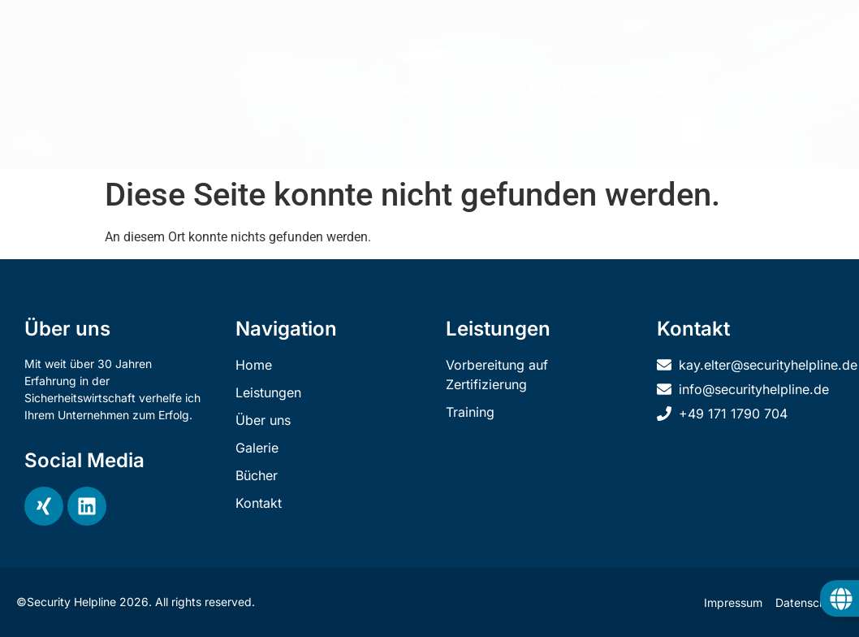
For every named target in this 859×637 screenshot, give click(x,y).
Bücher (611, 88)
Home (336, 88)
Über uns (485, 88)
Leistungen (406, 88)
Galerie (551, 88)
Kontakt (674, 88)
